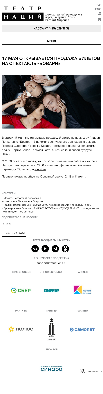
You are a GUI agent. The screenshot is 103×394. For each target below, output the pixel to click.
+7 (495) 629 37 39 (56, 28)
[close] (101, 371)
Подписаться (14, 233)
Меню (51, 41)
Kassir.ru (40, 169)
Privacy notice (92, 371)
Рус (98, 5)
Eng (98, 9)
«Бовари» (25, 141)
